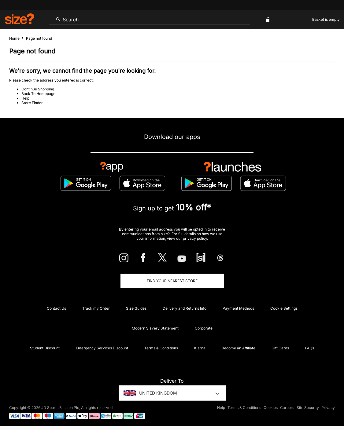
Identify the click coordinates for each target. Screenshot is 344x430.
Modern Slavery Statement (155, 328)
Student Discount (45, 348)
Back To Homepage (38, 93)
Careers (287, 407)
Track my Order (96, 308)
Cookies (271, 407)
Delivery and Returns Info (184, 308)
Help (25, 98)
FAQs (309, 348)
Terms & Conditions (161, 348)
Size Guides (136, 308)
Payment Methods (238, 308)
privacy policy (195, 238)
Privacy (328, 407)
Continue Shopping (37, 89)
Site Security (308, 407)
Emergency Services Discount (102, 348)
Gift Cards (280, 348)
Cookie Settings (284, 308)
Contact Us (56, 308)
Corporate (204, 328)
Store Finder (32, 102)
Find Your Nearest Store (172, 281)
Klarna (199, 348)
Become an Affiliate (238, 348)
